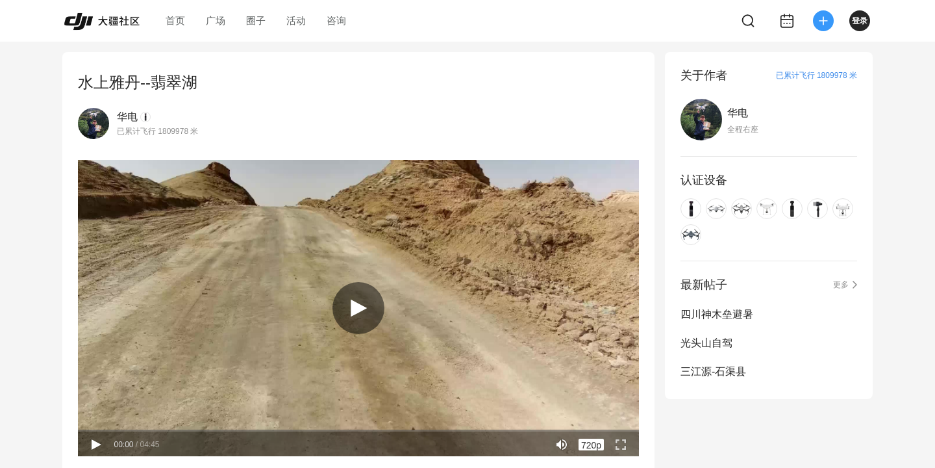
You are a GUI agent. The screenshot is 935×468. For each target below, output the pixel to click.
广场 (215, 20)
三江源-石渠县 (713, 371)
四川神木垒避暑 (716, 314)
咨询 (336, 20)
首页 (175, 20)
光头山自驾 (706, 342)
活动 (296, 20)
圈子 (256, 20)
